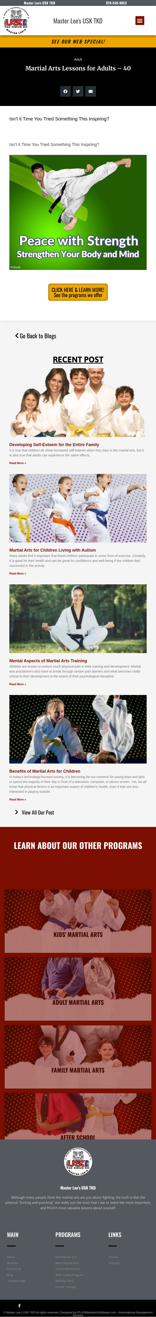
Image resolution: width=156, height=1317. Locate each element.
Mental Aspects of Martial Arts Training (48, 660)
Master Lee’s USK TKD (78, 1188)
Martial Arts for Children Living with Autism (52, 550)
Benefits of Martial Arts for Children (44, 771)
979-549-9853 (116, 2)
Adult (78, 59)
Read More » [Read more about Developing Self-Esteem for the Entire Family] (17, 463)
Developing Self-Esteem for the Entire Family (54, 444)
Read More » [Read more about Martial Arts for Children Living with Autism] (17, 573)
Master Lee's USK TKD (77, 20)
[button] (139, 20)
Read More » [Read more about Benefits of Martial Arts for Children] (17, 799)
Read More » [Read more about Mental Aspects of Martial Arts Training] (17, 684)
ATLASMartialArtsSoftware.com (96, 1312)
